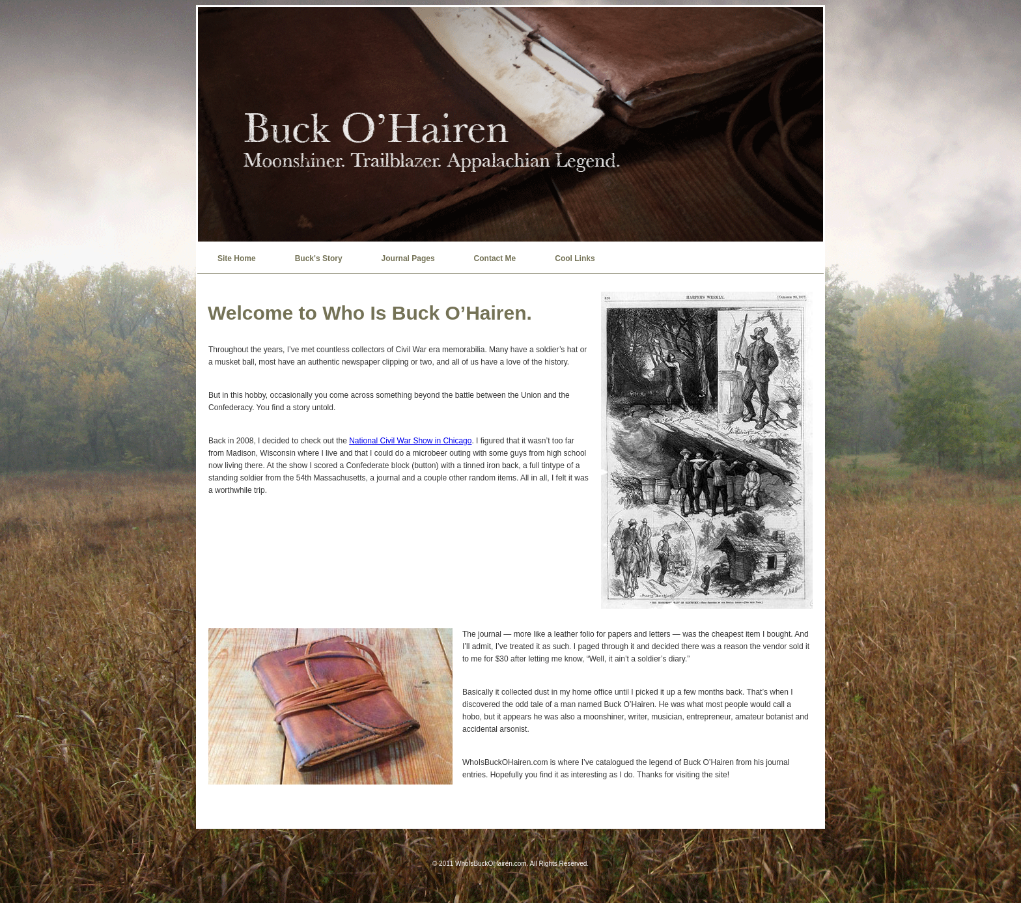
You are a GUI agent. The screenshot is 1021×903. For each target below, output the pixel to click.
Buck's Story (319, 258)
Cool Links (574, 258)
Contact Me (495, 258)
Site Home (236, 258)
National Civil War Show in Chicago (410, 440)
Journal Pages (408, 258)
